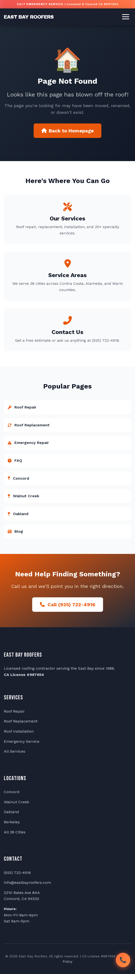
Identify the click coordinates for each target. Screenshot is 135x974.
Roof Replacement (20, 721)
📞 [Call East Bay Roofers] (123, 959)
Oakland (11, 812)
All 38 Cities (14, 832)
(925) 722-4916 (17, 872)
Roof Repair (14, 711)
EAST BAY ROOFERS (29, 17)
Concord (11, 792)
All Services (14, 751)
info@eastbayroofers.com (27, 882)
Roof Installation (19, 731)
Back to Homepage (67, 131)
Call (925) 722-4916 (67, 604)
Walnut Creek (16, 802)
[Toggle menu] (125, 16)
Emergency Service (21, 741)
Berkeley (12, 822)
